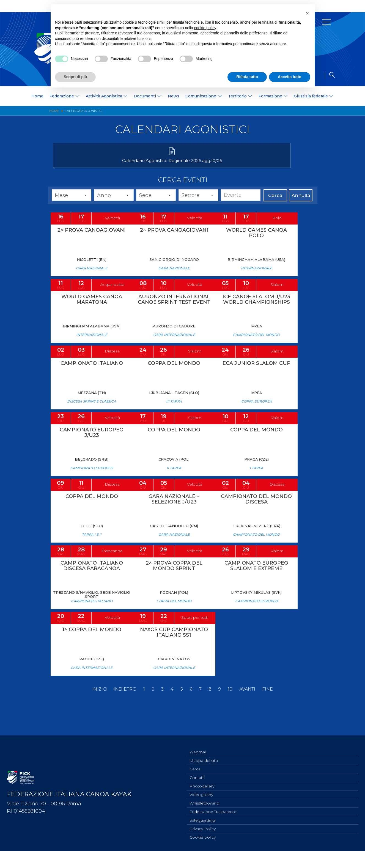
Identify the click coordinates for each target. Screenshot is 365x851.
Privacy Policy (203, 827)
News (173, 96)
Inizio (99, 714)
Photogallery (202, 782)
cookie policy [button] (205, 28)
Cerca (275, 203)
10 (230, 714)
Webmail (198, 746)
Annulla (301, 203)
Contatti (197, 773)
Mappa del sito (204, 755)
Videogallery (201, 791)
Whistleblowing (204, 800)
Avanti (247, 714)
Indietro (125, 714)
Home (37, 96)
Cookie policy (203, 836)
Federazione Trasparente (213, 809)
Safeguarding (202, 818)
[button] (307, 13)
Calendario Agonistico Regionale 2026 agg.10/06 (94, 166)
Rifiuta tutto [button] (247, 77)
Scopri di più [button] (75, 77)
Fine (267, 714)
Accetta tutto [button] (289, 77)
